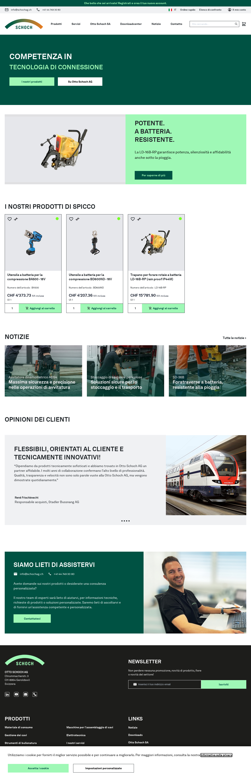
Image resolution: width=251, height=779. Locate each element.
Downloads (135, 735)
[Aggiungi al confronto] (16, 219)
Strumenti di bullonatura (21, 743)
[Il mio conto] (237, 10)
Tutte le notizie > (234, 338)
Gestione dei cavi (16, 735)
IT (172, 9)
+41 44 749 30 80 (51, 9)
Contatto (176, 23)
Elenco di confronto (210, 9)
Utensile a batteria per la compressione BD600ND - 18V (90, 277)
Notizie (156, 23)
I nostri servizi (75, 743)
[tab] (122, 520)
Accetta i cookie (38, 768)
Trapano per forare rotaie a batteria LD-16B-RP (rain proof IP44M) (155, 277)
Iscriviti (224, 684)
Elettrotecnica (75, 735)
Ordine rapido (187, 9)
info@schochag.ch (21, 9)
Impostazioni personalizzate (103, 768)
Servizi (76, 23)
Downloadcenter (131, 23)
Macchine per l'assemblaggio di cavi (89, 727)
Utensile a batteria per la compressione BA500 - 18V (26, 277)
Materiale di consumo (19, 727)
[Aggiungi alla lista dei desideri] (10, 219)
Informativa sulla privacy (216, 755)
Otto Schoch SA (100, 23)
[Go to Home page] (24, 24)
